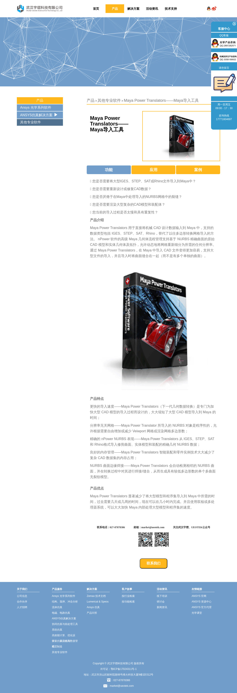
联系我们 (153, 563)
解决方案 (133, 8)
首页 (96, 8)
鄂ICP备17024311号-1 (124, 669)
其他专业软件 (30, 122)
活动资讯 (152, 8)
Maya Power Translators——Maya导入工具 (161, 100)
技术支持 (171, 8)
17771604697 (224, 119)
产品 (115, 8)
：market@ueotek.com (120, 685)
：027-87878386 (118, 680)
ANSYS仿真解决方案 (36, 115)
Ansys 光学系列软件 (35, 107)
